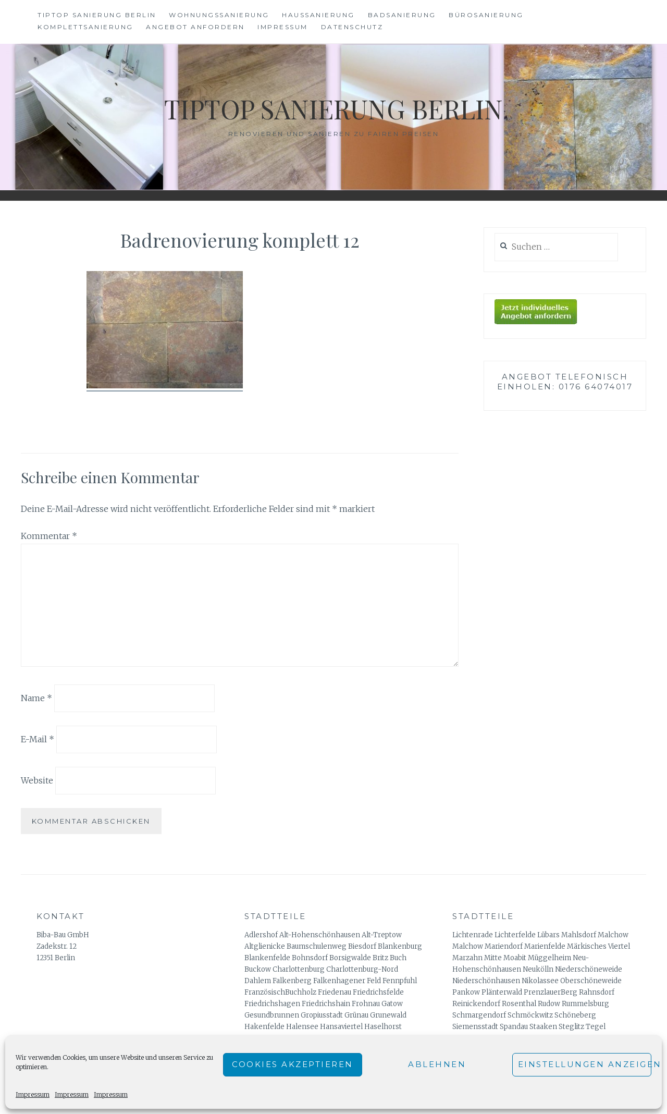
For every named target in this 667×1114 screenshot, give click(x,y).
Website (37, 780)
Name (36, 698)
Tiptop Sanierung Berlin (97, 15)
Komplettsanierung (85, 27)
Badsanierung (402, 15)
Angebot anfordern (195, 27)
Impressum (33, 1094)
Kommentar (49, 536)
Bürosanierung (486, 15)
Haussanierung (318, 15)
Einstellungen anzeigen (585, 1064)
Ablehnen (437, 1064)
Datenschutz (352, 27)
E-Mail (37, 739)
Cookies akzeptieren (292, 1064)
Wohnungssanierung (219, 15)
